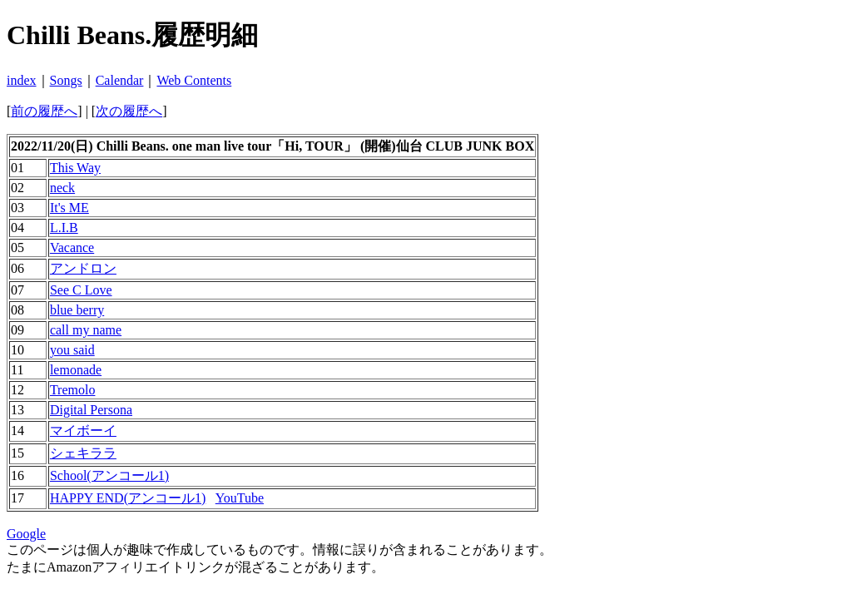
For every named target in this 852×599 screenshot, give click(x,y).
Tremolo (73, 390)
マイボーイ (83, 430)
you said (72, 350)
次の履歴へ (129, 111)
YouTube (239, 498)
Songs (66, 80)
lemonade (76, 370)
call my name (85, 330)
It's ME (69, 207)
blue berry (77, 310)
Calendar (120, 80)
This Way (75, 168)
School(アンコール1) (109, 475)
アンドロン (83, 268)
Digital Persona (91, 410)
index (22, 80)
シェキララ (83, 453)
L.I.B (64, 227)
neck (62, 188)
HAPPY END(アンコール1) (128, 498)
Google (26, 534)
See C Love (81, 290)
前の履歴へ (44, 111)
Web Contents (193, 80)
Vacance (72, 247)
